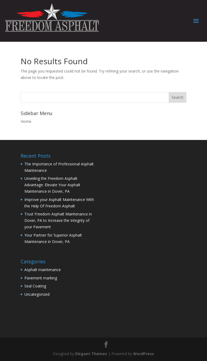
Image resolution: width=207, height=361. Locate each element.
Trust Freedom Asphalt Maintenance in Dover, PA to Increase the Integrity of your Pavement (58, 220)
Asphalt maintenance (42, 269)
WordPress (143, 353)
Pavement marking (40, 277)
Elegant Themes (91, 353)
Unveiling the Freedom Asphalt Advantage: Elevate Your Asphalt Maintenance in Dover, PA (52, 185)
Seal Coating (35, 285)
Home (26, 121)
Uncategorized (37, 294)
